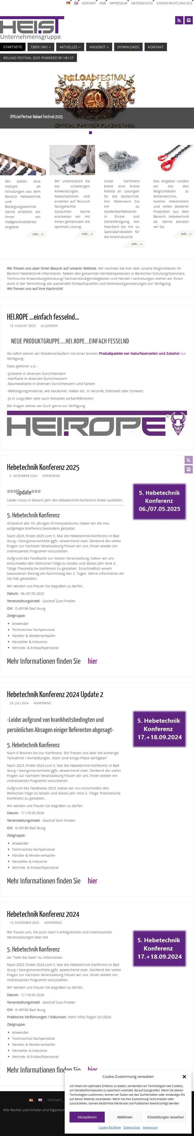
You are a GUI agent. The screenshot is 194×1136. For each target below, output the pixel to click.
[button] (184, 1076)
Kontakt (89, 3)
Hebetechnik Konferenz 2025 (43, 467)
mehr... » (38, 234)
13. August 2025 (23, 326)
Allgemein (49, 326)
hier (92, 661)
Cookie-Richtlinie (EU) (174, 3)
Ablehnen (124, 1117)
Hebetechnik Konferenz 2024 (43, 914)
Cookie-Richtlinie (110, 1127)
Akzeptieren (87, 1117)
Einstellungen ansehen (165, 1117)
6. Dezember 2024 (23, 476)
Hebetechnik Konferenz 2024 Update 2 (55, 694)
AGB (103, 3)
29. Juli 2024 (19, 703)
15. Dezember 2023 (24, 922)
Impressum (150, 1127)
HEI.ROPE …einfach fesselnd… (43, 317)
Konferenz (51, 476)
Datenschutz (131, 1127)
